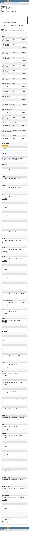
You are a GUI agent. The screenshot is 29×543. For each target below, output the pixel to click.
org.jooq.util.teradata (8, 7)
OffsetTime (16, 293)
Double (10, 101)
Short (10, 122)
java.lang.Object (4, 10)
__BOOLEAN (14, 47)
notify (21, 158)
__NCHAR (14, 60)
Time (9, 125)
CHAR (13, 91)
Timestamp (7, 128)
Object (20, 156)
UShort (7, 74)
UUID (6, 79)
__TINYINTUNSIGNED (16, 75)
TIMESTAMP (14, 127)
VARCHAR (14, 138)
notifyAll (4, 159)
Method (13, 530)
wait (11, 159)
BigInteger (8, 40)
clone (3, 158)
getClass (13, 158)
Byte (9, 88)
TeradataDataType (5, 148)
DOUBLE (14, 101)
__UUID (14, 78)
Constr (10, 530)
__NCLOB (14, 62)
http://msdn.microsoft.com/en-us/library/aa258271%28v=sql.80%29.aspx (13, 30)
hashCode (18, 158)
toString (8, 159)
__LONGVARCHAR (15, 57)
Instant (15, 311)
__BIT (14, 44)
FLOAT (14, 104)
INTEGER (14, 112)
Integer (10, 109)
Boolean (7, 45)
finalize (9, 158)
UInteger (7, 50)
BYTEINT (14, 88)
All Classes (2, 2)
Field (7, 530)
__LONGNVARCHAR (15, 52)
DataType (3, 40)
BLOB (13, 86)
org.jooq (5, 6)
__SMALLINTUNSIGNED (16, 73)
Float (7, 71)
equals (6, 158)
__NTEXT (14, 65)
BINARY (14, 83)
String (7, 53)
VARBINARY (14, 135)
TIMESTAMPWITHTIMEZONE (17, 130)
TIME (13, 125)
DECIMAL (14, 99)
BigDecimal (8, 100)
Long (14, 205)
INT (13, 109)
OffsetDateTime (9, 131)
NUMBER (14, 114)
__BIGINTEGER (15, 39)
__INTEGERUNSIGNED (16, 49)
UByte (7, 76)
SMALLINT (14, 122)
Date (9, 96)
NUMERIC (14, 117)
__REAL (14, 70)
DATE (13, 96)
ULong (16, 497)
